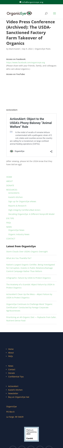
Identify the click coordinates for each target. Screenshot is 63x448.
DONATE (10, 185)
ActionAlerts (13, 193)
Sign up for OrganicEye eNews (22, 201)
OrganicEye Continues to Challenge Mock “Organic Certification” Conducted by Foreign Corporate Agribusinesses (29, 307)
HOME (9, 177)
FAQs (8, 222)
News (10, 366)
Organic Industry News (18, 234)
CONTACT (10, 238)
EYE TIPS (10, 218)
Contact (11, 369)
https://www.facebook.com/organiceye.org (25, 62)
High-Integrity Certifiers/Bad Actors (24, 210)
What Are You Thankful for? (18, 258)
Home (11, 349)
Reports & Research (17, 205)
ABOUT (9, 181)
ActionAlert (13, 386)
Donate (11, 373)
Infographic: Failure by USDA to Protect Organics (28, 278)
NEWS (9, 227)
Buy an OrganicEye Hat (18, 397)
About (11, 352)
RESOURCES (11, 189)
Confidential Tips (16, 376)
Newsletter (13, 393)
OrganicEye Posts (43, 49)
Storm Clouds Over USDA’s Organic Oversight (27, 251)
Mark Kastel (14, 49)
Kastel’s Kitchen (15, 197)
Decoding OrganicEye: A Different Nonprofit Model (31, 214)
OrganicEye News (16, 230)
